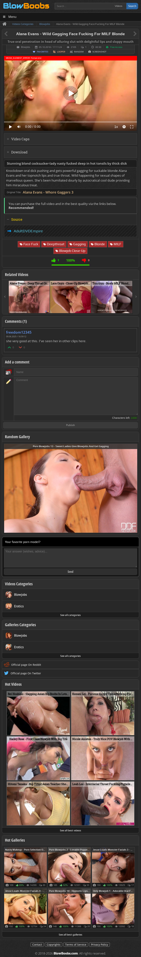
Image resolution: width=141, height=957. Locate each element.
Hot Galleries (15, 840)
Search (132, 6)
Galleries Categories (20, 624)
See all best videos (70, 830)
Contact (37, 944)
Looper (61, 51)
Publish (70, 425)
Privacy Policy (99, 944)
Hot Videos (13, 684)
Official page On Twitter (26, 673)
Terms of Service (75, 944)
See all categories (70, 615)
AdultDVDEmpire (28, 231)
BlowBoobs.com (66, 953)
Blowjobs (25, 47)
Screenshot (99, 51)
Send (70, 572)
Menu (12, 17)
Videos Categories (19, 583)
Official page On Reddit (26, 665)
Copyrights (53, 944)
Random (79, 51)
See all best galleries (70, 934)
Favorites (42, 51)
